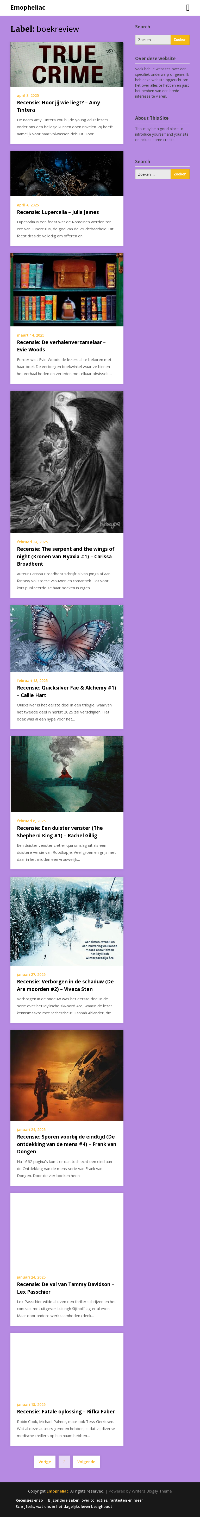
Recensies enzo (29, 1500)
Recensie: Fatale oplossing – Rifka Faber (66, 1411)
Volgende (86, 1461)
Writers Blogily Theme (152, 1491)
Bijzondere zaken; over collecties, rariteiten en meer (95, 1500)
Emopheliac (27, 7)
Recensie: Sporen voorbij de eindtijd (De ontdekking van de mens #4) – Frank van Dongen (66, 1144)
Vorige (45, 1461)
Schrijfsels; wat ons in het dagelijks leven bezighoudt (64, 1506)
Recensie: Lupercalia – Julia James (58, 212)
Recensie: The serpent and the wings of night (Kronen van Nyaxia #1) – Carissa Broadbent (66, 556)
